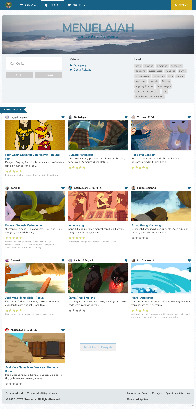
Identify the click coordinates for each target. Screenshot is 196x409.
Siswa (49, 75)
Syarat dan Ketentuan (178, 393)
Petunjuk (157, 393)
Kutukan (16, 244)
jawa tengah (164, 86)
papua (13, 314)
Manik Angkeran (142, 298)
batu (138, 66)
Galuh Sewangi (53, 175)
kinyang (149, 66)
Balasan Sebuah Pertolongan (24, 225)
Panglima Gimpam (143, 155)
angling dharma (144, 86)
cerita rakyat (143, 76)
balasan (17, 241)
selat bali (179, 314)
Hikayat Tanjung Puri (35, 175)
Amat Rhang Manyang (146, 225)
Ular (24, 244)
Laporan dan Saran (137, 393)
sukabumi (176, 66)
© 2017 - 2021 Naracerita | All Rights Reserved (33, 399)
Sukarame (159, 76)
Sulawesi (105, 241)
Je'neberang (76, 225)
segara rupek (161, 317)
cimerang (162, 66)
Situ (170, 76)
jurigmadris (155, 71)
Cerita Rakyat (82, 69)
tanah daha (173, 317)
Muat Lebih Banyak (98, 347)
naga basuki (147, 317)
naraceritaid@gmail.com (42, 393)
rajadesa (170, 71)
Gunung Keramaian (80, 155)
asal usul (140, 81)
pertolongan (28, 241)
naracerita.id (14, 393)
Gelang (166, 81)
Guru (19, 75)
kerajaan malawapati (147, 91)
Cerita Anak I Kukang (81, 298)
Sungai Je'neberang (90, 241)
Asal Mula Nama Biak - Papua (24, 298)
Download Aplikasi (137, 399)
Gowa (113, 241)
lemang (8, 241)
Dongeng (80, 65)
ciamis (182, 71)
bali (165, 91)
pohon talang (35, 247)
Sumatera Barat (19, 247)
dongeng (140, 71)
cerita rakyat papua (45, 314)
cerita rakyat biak (26, 314)
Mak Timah (40, 241)
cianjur (180, 76)
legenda (153, 81)
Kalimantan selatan (14, 175)
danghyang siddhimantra (149, 96)
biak (7, 314)
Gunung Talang (35, 244)
